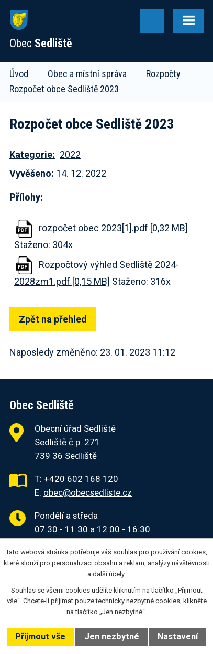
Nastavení (178, 636)
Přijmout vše (40, 636)
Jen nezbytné (111, 636)
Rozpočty (163, 73)
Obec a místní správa (87, 73)
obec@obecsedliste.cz (87, 492)
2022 (70, 154)
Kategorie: (32, 154)
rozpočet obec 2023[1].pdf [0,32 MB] (113, 227)
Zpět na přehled (53, 319)
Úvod (18, 73)
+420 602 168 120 (81, 479)
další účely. (109, 574)
